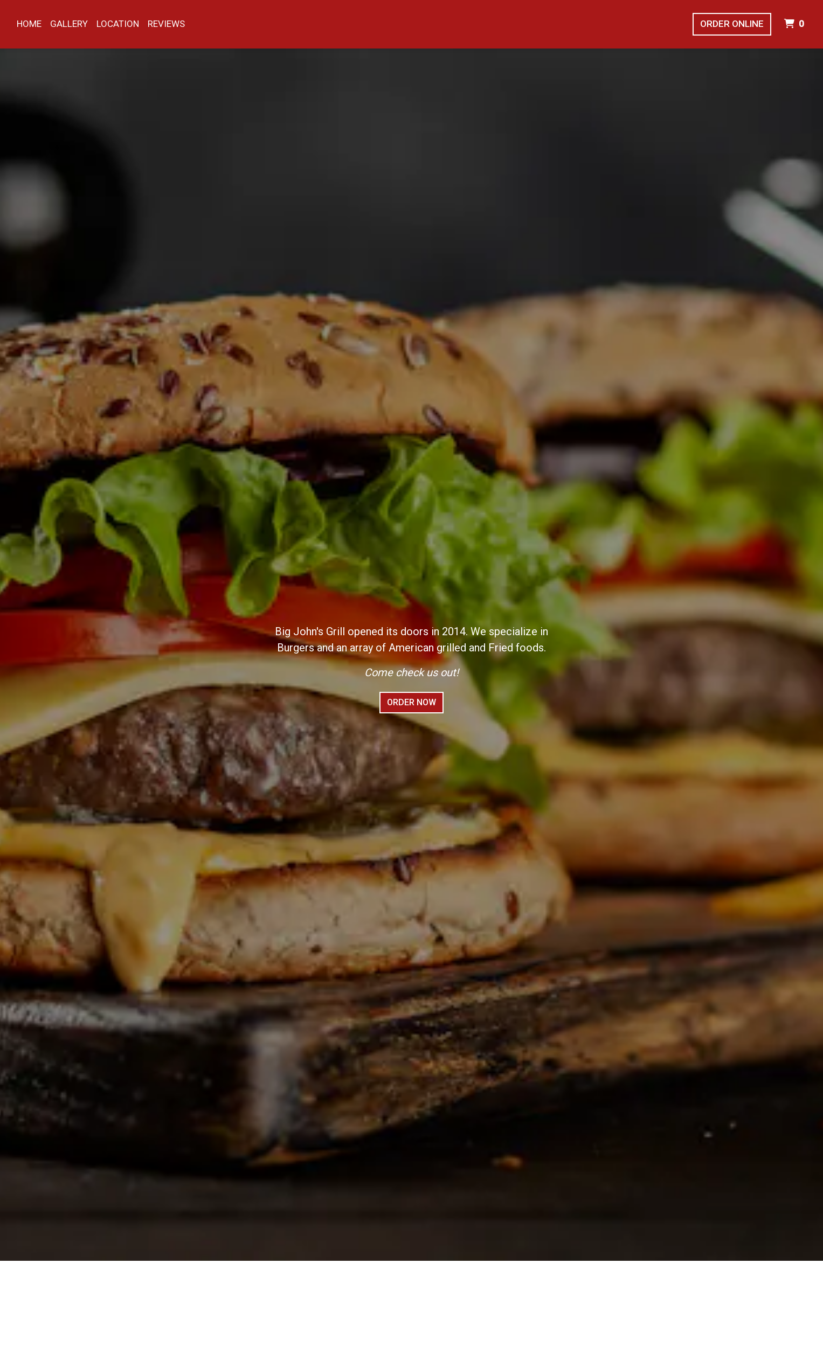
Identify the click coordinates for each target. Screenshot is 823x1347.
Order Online (732, 23)
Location (117, 23)
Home (29, 23)
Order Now (411, 702)
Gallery (69, 23)
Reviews (166, 23)
